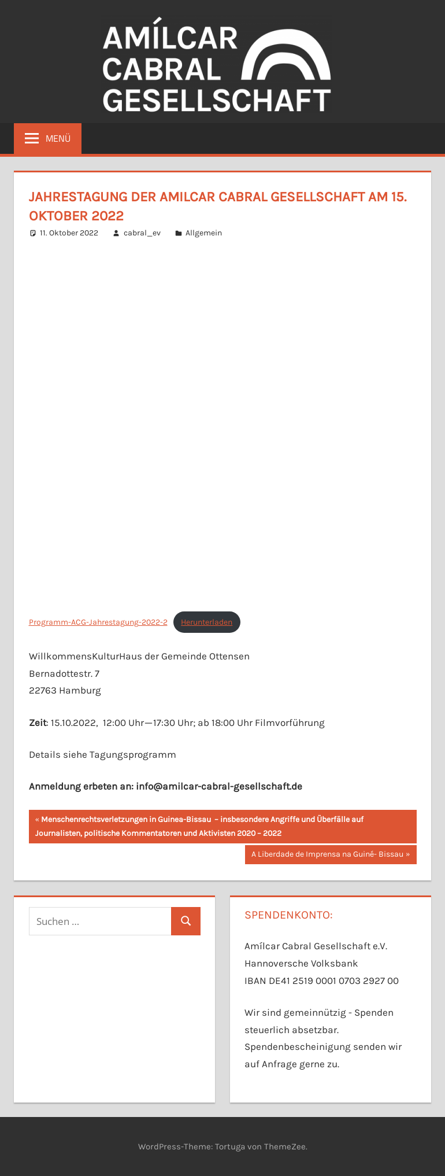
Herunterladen (206, 622)
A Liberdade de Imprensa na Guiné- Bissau (327, 855)
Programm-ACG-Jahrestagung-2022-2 (98, 622)
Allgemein (204, 233)
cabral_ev (142, 233)
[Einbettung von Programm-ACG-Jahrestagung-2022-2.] (223, 425)
